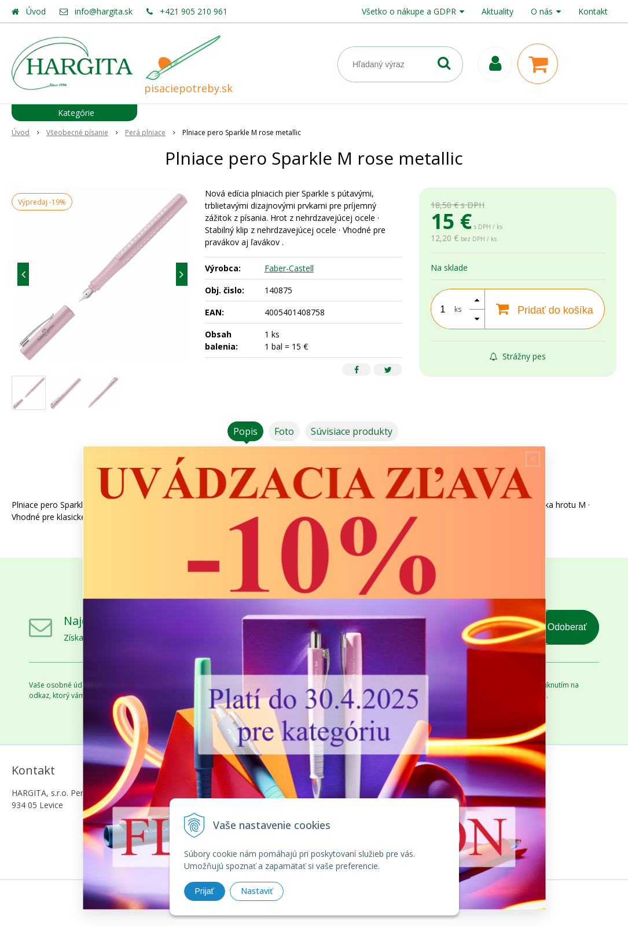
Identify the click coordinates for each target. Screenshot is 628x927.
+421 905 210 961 (193, 11)
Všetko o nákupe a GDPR (409, 11)
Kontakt (593, 11)
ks (457, 309)
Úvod (36, 11)
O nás (542, 11)
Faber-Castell (289, 268)
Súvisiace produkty (351, 431)
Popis (245, 431)
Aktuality (497, 11)
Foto (284, 431)
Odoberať (567, 627)
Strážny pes (518, 356)
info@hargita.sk (104, 11)
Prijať (204, 891)
